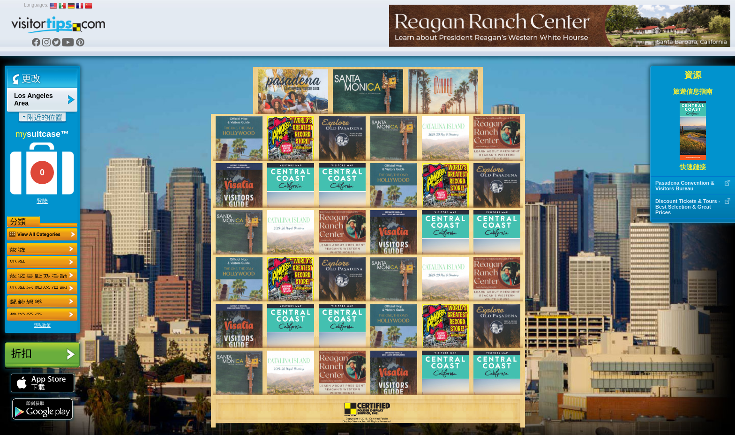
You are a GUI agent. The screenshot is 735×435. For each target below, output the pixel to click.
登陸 (42, 201)
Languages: (36, 5)
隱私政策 (42, 325)
